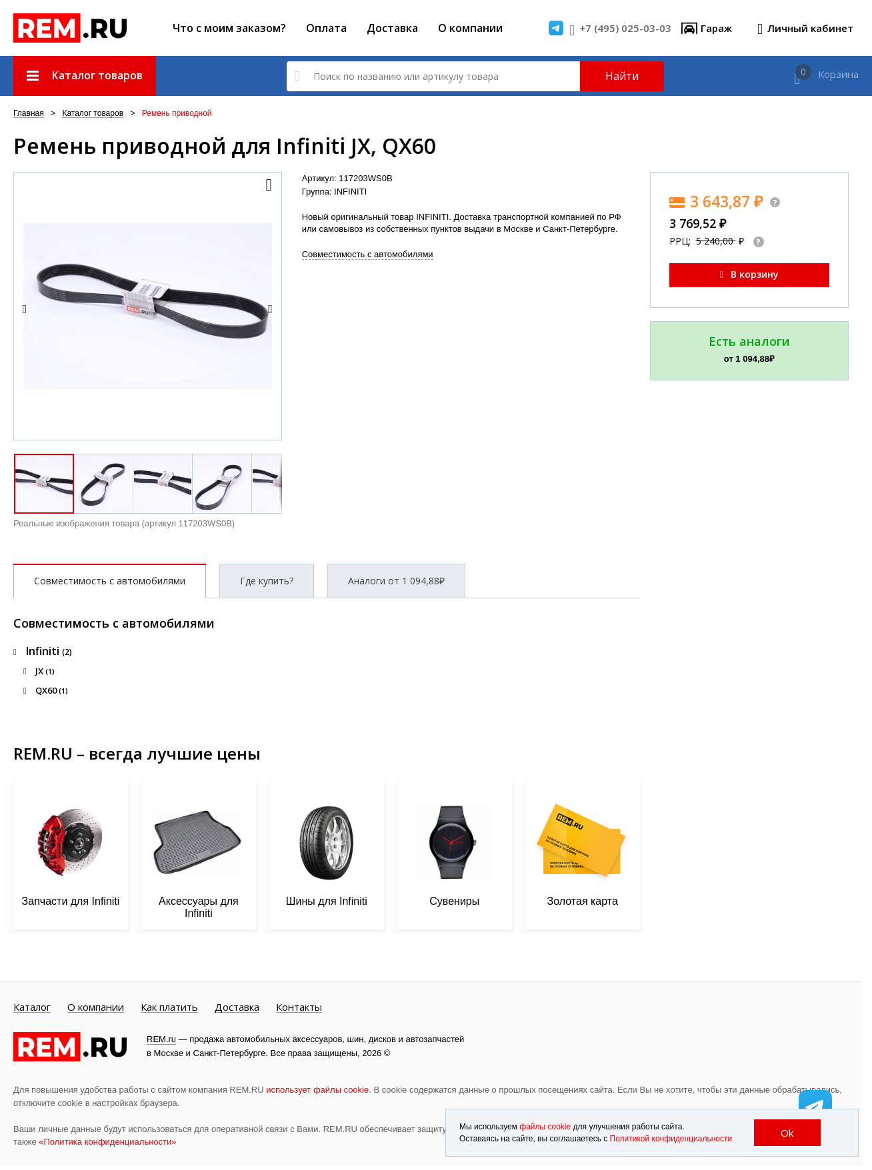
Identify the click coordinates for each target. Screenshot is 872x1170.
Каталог (32, 1007)
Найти (622, 76)
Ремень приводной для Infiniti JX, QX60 (224, 146)
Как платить (169, 1007)
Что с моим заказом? (229, 28)
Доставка (392, 28)
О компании (470, 28)
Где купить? (266, 580)
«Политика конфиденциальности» (107, 1142)
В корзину (749, 274)
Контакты (299, 1007)
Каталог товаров (92, 113)
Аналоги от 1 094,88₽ (396, 580)
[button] (268, 186)
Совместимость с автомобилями (367, 254)
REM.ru (161, 1039)
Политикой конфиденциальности (671, 1138)
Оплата (326, 28)
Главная (28, 113)
